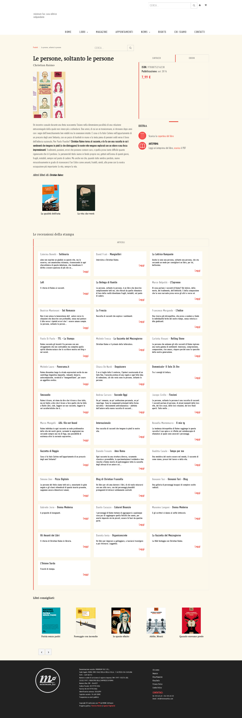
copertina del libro (166, 136)
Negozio (155, 673)
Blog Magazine (158, 677)
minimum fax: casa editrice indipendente (44, 16)
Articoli (121, 242)
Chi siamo (156, 670)
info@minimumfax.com (165, 699)
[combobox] (169, 5)
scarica (177, 148)
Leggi (86, 271)
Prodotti (35, 47)
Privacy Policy (158, 684)
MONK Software (107, 703)
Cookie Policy (157, 687)
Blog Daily (156, 680)
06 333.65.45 (157, 696)
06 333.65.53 (169, 696)
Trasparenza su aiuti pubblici (89, 697)
